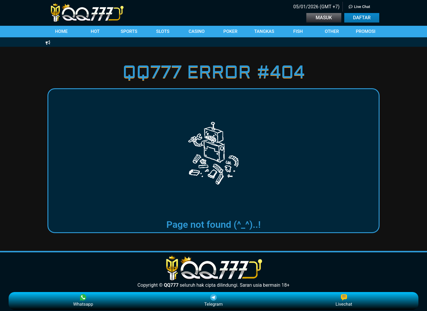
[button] (61, 31)
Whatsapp (83, 300)
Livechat (344, 300)
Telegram (213, 300)
